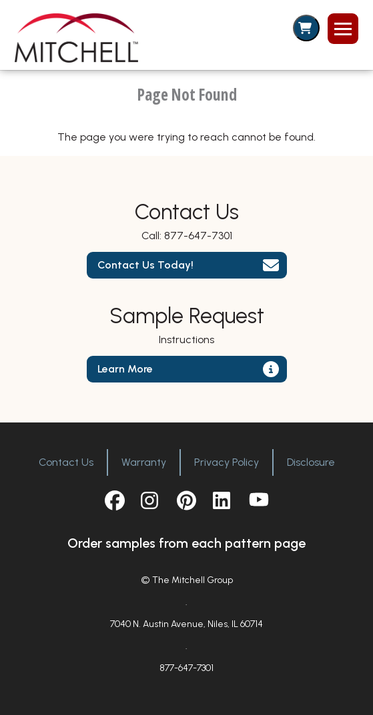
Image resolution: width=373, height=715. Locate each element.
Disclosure (311, 462)
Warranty (143, 462)
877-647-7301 (198, 235)
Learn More (125, 368)
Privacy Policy (226, 462)
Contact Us (66, 462)
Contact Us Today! (145, 265)
